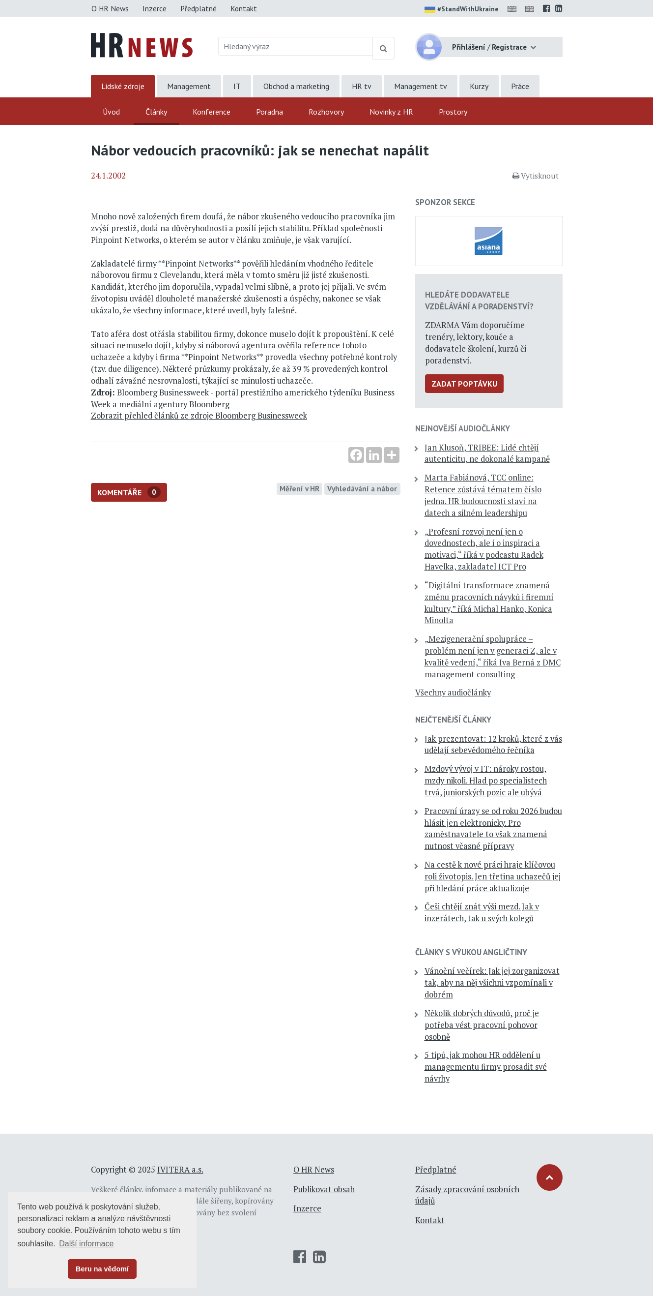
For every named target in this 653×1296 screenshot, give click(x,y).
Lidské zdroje (122, 86)
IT (237, 86)
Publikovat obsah (324, 1189)
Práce (520, 86)
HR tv (361, 86)
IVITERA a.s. (180, 1169)
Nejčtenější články (453, 719)
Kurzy (479, 86)
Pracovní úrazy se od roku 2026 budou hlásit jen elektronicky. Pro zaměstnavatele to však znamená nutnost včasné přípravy (493, 828)
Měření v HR (299, 488)
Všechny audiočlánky (453, 692)
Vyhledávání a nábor (362, 488)
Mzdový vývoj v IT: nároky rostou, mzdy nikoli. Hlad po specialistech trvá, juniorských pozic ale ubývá (486, 780)
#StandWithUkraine (462, 9)
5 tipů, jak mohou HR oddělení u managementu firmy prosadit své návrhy (486, 1067)
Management (189, 86)
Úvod (111, 112)
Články (156, 112)
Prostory (453, 112)
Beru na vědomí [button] (102, 1269)
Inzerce (154, 8)
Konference (211, 112)
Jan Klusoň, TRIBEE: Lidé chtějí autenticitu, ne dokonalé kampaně (487, 453)
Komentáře (129, 492)
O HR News (110, 8)
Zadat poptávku (464, 384)
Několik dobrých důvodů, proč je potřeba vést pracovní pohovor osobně (482, 1025)
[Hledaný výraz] (295, 46)
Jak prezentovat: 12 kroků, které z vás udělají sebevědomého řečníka (493, 744)
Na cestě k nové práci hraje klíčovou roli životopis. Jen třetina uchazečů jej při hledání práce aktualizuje (493, 876)
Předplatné (198, 8)
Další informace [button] (86, 1243)
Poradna (269, 112)
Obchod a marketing (296, 86)
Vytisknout (535, 176)
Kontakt (243, 8)
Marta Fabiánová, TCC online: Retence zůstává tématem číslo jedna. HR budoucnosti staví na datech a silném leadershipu (483, 495)
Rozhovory (326, 112)
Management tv (420, 86)
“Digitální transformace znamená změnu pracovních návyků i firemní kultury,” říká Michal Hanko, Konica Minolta (489, 603)
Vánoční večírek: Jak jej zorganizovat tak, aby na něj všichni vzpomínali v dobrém (492, 982)
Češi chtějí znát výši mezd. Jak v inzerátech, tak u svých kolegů (482, 912)
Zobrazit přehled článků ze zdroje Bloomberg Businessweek (199, 415)
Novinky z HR (391, 112)
